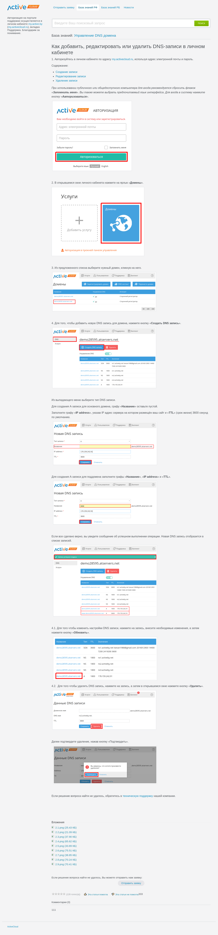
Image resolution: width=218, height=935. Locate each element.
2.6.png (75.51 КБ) (66, 850)
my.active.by (35, 23)
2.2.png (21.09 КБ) (66, 832)
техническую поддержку (137, 796)
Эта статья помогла (96, 894)
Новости (129, 7)
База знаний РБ (110, 7)
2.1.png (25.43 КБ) (66, 827)
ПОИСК (201, 23)
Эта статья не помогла (124, 894)
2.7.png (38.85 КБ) (66, 855)
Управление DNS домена (95, 35)
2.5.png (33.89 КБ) (66, 845)
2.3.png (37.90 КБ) (66, 836)
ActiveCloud (12, 926)
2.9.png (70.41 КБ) (66, 864)
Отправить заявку (63, 7)
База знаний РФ (87, 7)
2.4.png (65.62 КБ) (66, 841)
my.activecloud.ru (18, 26)
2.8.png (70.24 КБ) (66, 859)
